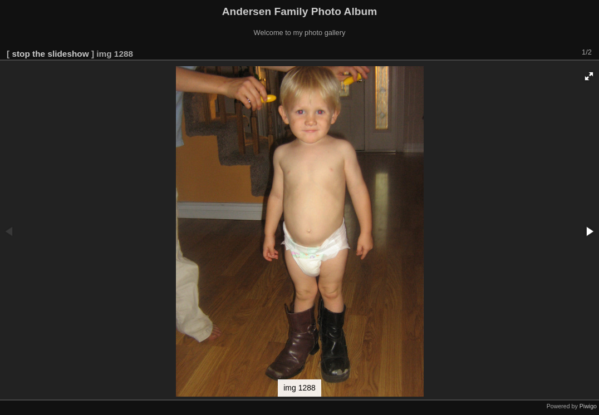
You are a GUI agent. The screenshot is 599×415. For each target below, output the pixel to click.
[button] (589, 76)
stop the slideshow (50, 53)
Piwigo (588, 406)
